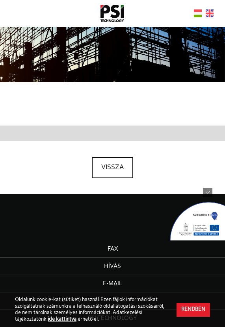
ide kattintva (62, 319)
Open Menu (12, 12)
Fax (113, 249)
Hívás (112, 266)
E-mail (112, 284)
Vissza (112, 167)
